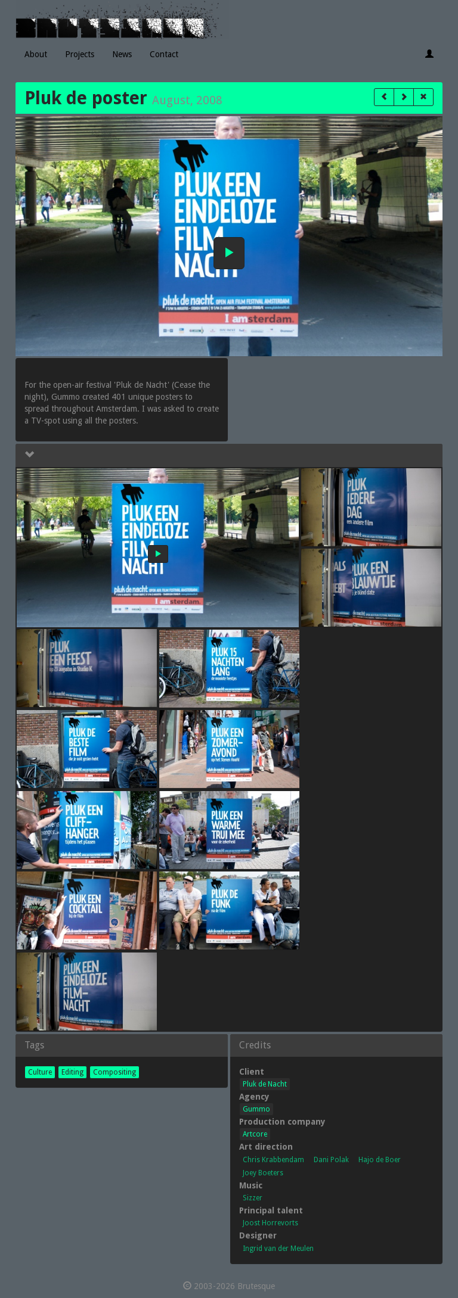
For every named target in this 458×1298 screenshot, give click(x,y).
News (122, 54)
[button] (384, 97)
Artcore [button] (255, 1134)
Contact (164, 54)
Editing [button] (72, 1072)
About (35, 54)
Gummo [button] (256, 1109)
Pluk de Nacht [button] (265, 1084)
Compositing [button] (114, 1072)
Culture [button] (40, 1072)
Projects (79, 54)
